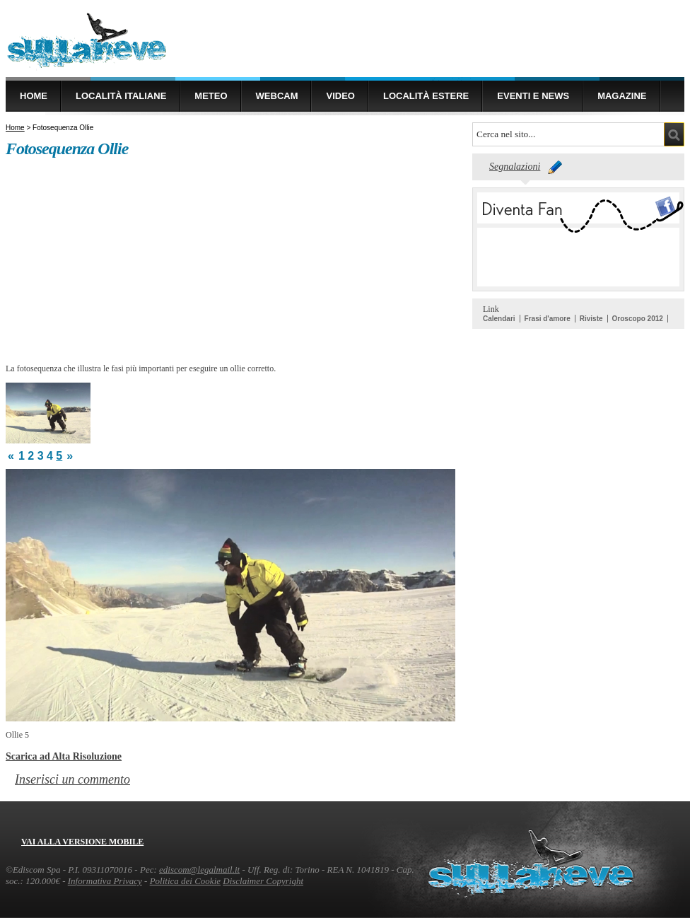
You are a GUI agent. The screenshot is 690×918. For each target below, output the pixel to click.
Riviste (591, 319)
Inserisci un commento (72, 779)
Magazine (621, 96)
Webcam (277, 96)
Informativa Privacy (105, 881)
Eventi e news (533, 96)
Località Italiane (121, 96)
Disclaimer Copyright (263, 881)
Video (340, 96)
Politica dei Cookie (185, 881)
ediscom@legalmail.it (199, 869)
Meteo (210, 96)
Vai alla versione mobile (82, 842)
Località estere (426, 96)
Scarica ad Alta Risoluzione (64, 756)
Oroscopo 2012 (637, 319)
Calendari (499, 319)
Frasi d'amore (548, 319)
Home (33, 96)
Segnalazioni (514, 166)
